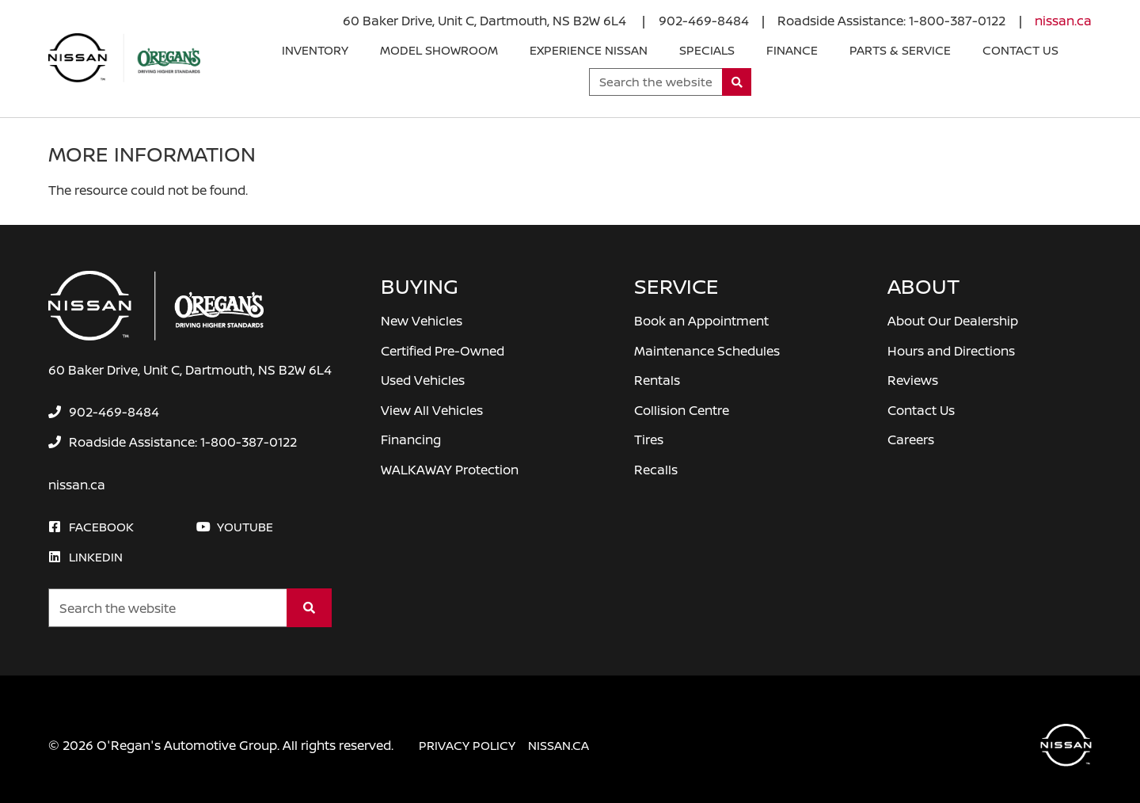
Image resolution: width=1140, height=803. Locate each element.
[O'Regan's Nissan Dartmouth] (124, 57)
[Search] (736, 82)
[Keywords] (656, 82)
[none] (704, 20)
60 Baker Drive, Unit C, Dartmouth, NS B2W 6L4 (486, 20)
